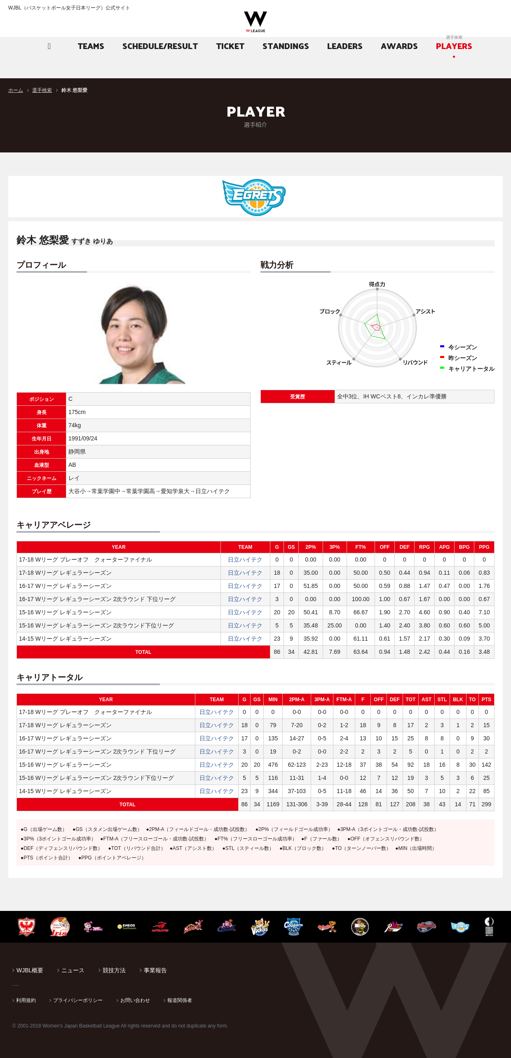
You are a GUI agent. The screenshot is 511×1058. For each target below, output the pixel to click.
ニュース (72, 970)
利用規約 (26, 1000)
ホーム (15, 90)
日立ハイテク (245, 559)
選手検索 (42, 90)
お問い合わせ (135, 1000)
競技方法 (114, 970)
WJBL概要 (29, 970)
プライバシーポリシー (78, 1000)
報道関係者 (179, 1000)
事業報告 (155, 970)
